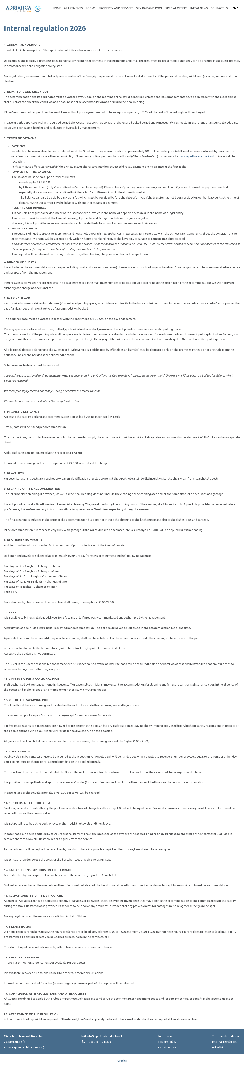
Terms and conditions (226, 1036)
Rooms (91, 8)
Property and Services (115, 8)
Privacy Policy (167, 1041)
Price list (217, 1047)
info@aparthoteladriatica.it (104, 1036)
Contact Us (219, 8)
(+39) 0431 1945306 (99, 1041)
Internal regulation (224, 1041)
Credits (122, 1060)
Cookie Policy (167, 1047)
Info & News (199, 8)
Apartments (73, 8)
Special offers (176, 8)
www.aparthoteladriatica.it (196, 156)
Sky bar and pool (149, 8)
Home (57, 8)
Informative (166, 1036)
